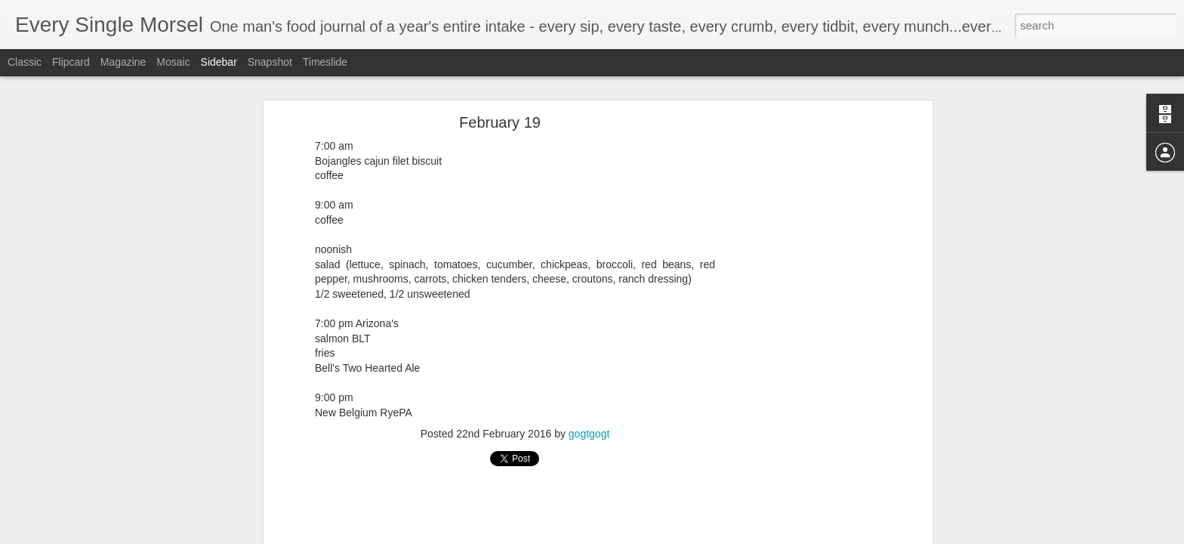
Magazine (123, 62)
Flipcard (71, 62)
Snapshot (270, 62)
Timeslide (325, 62)
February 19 (500, 122)
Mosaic (173, 62)
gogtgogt (589, 434)
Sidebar (219, 62)
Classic (25, 62)
